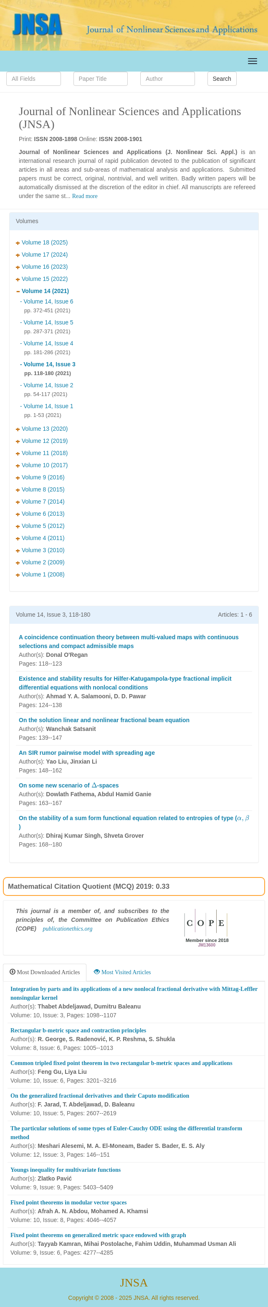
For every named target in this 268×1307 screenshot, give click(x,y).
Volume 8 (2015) (40, 489)
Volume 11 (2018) (42, 453)
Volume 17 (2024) (42, 254)
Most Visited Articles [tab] (122, 972)
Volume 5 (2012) (40, 525)
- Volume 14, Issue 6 (46, 301)
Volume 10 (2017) (42, 465)
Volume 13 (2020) (42, 428)
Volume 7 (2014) (40, 501)
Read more (85, 196)
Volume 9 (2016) (40, 477)
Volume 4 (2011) (40, 538)
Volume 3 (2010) (40, 550)
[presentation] (94, 785)
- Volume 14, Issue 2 (46, 385)
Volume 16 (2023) (42, 266)
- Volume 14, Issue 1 (46, 406)
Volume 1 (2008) (40, 574)
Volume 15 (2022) (42, 278)
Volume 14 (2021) (42, 291)
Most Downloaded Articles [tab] (45, 972)
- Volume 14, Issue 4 (46, 343)
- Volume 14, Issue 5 (46, 322)
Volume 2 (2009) (40, 562)
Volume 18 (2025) (42, 242)
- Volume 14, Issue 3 (48, 364)
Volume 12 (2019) (42, 440)
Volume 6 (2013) (40, 513)
